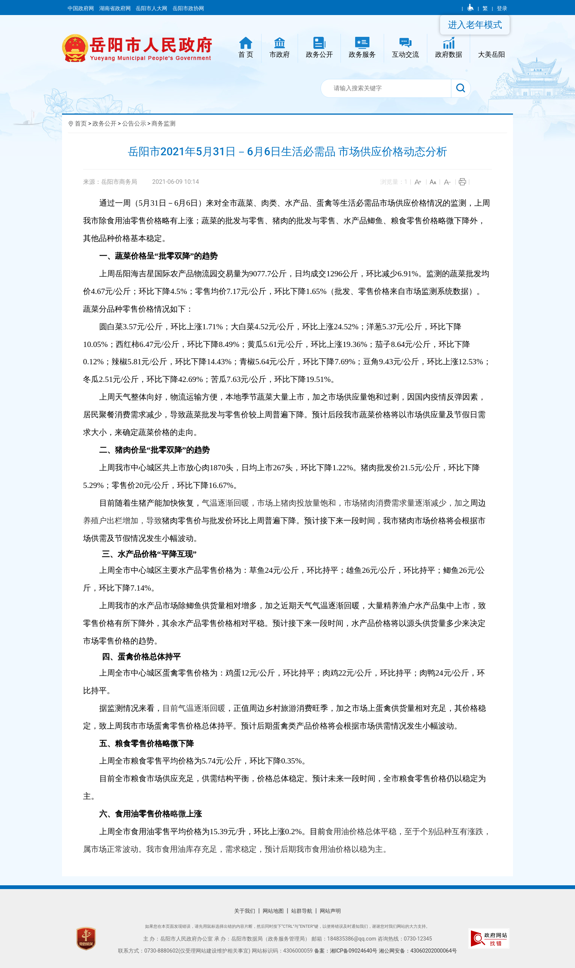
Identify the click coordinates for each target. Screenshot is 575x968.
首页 (81, 123)
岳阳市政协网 (188, 8)
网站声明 (330, 911)
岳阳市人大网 (152, 8)
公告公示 (134, 123)
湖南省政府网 (115, 8)
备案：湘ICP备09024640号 (346, 951)
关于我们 (244, 911)
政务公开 (104, 123)
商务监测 (163, 123)
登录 (502, 8)
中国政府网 (81, 8)
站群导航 (301, 911)
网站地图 (273, 911)
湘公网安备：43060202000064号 (418, 951)
